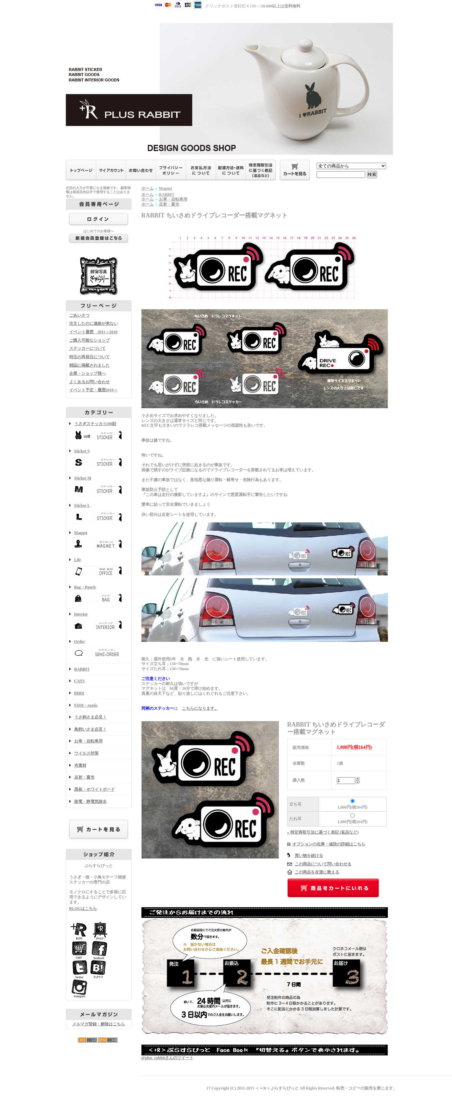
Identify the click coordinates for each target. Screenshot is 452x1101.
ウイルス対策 (86, 753)
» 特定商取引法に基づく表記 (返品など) (323, 832)
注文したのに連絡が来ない (93, 323)
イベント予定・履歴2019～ (93, 390)
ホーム (147, 188)
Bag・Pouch (98, 595)
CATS (79, 681)
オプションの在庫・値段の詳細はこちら (328, 844)
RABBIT (82, 669)
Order (98, 649)
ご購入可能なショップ (89, 340)
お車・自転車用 (88, 741)
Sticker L (98, 513)
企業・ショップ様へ (87, 373)
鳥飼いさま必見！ (90, 729)
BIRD (79, 693)
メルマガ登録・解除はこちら (98, 1024)
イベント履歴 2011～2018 (93, 332)
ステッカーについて (87, 348)
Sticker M (98, 486)
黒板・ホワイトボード (94, 789)
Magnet (98, 540)
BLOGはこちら (83, 908)
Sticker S (98, 459)
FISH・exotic (86, 705)
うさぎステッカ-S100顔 (98, 431)
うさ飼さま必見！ (90, 717)
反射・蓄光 (84, 777)
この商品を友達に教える (317, 872)
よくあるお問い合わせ (89, 381)
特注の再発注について (89, 357)
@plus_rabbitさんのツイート (167, 1057)
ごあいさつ (79, 315)
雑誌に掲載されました (89, 365)
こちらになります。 (200, 708)
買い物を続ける (309, 855)
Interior (98, 622)
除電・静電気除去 (90, 801)
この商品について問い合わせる (323, 864)
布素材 (80, 765)
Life (98, 567)
